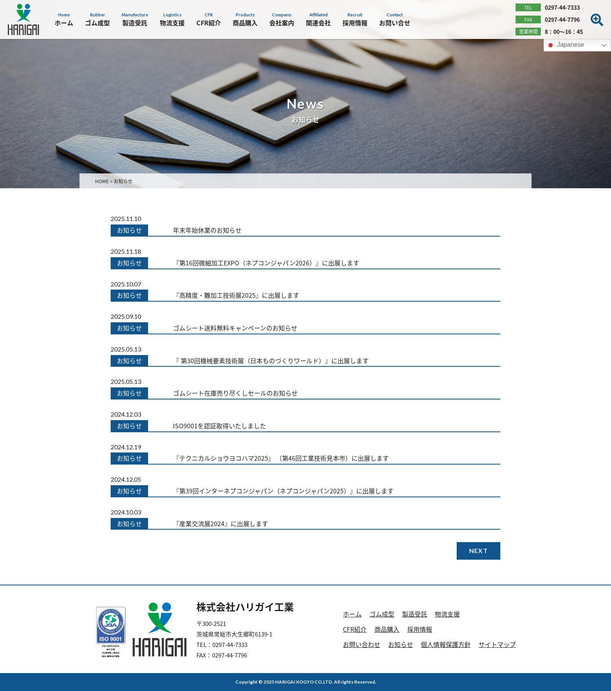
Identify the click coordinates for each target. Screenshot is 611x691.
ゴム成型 (381, 614)
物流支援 (447, 614)
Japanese (565, 45)
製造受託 (414, 614)
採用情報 (419, 629)
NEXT (478, 550)
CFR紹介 (355, 629)
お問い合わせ (361, 644)
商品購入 (386, 629)
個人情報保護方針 (446, 644)
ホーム (352, 614)
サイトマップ (497, 644)
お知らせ (400, 644)
